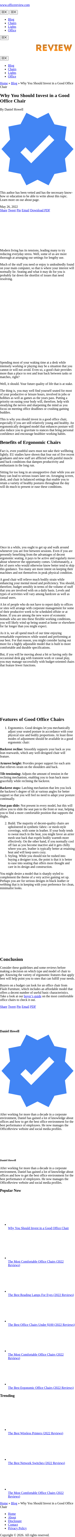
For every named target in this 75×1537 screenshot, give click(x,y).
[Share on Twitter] (12, 210)
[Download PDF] (40, 210)
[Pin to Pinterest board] (19, 210)
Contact (13, 1524)
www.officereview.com (15, 5)
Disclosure (15, 1521)
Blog (11, 19)
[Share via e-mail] (25, 210)
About (12, 1517)
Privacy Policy (17, 1528)
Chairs (12, 23)
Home (4, 83)
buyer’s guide (32, 996)
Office (12, 30)
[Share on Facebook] (3, 210)
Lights (12, 26)
